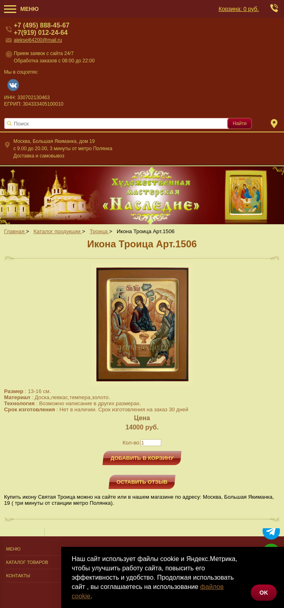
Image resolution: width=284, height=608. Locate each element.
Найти (239, 123)
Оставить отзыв (142, 482)
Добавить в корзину (142, 458)
